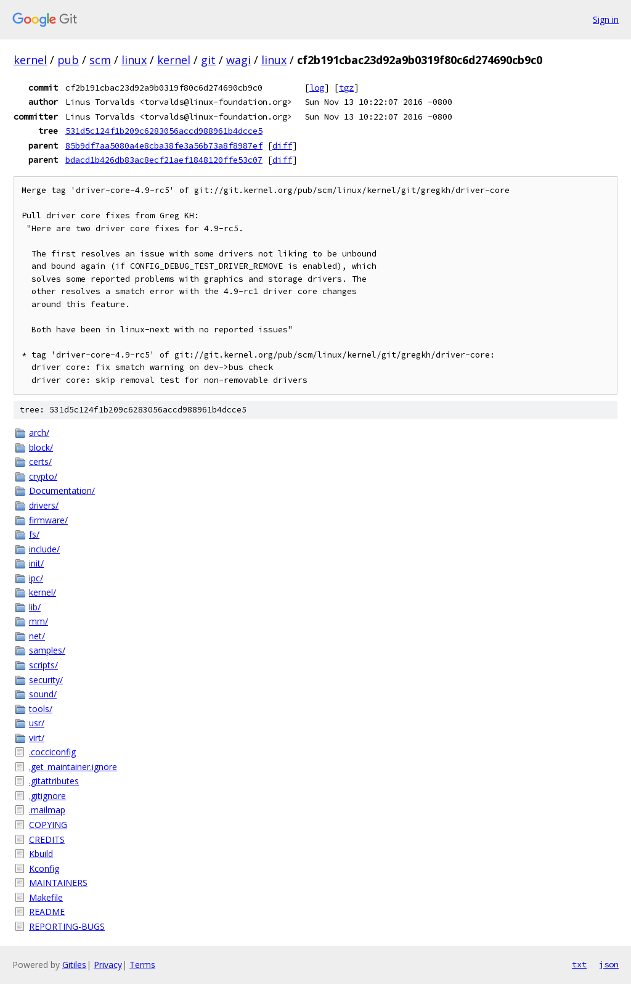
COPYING (48, 824)
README (47, 911)
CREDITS (47, 839)
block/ (41, 447)
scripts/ (43, 665)
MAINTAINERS (58, 882)
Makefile (46, 897)
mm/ (38, 621)
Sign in (606, 19)
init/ (36, 563)
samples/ (47, 650)
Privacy (108, 964)
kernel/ (42, 592)
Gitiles (74, 964)
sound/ (43, 694)
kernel (30, 59)
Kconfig (44, 868)
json (609, 964)
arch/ (39, 432)
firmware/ (48, 520)
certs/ (40, 461)
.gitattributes (54, 781)
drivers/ (44, 505)
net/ (37, 636)
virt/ (36, 738)
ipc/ (36, 578)
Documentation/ (62, 490)
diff (282, 145)
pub (68, 59)
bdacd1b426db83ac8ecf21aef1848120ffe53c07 (164, 159)
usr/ (36, 723)
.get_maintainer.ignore (73, 767)
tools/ (40, 709)
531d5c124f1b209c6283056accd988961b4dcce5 (164, 130)
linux (134, 59)
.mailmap (47, 810)
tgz (346, 87)
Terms (142, 964)
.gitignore (47, 796)
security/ (46, 680)
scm (100, 59)
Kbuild (41, 853)
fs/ (34, 534)
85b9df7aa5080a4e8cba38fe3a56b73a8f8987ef (164, 145)
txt (579, 964)
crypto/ (43, 476)
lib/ (35, 607)
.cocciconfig (52, 752)
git (208, 59)
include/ (44, 549)
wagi (238, 59)
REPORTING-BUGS (67, 926)
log (316, 87)
